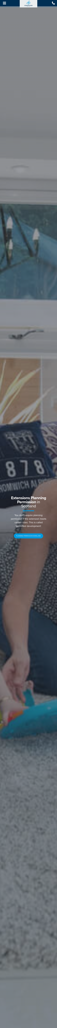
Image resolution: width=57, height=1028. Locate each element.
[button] (28, 535)
